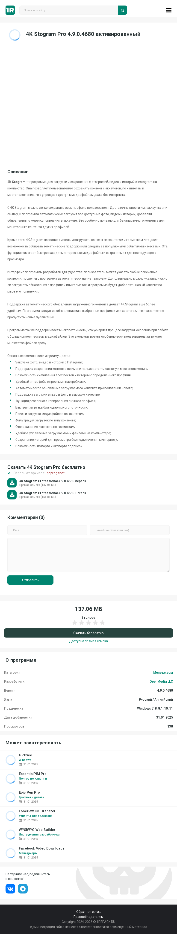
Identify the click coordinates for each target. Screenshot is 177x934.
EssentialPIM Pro (33, 774)
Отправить (30, 580)
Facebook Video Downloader (42, 848)
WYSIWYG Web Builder (37, 830)
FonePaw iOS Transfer (37, 811)
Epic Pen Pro (29, 792)
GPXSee (25, 755)
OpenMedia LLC (161, 681)
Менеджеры (163, 672)
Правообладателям (88, 916)
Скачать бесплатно (88, 633)
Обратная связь (88, 911)
